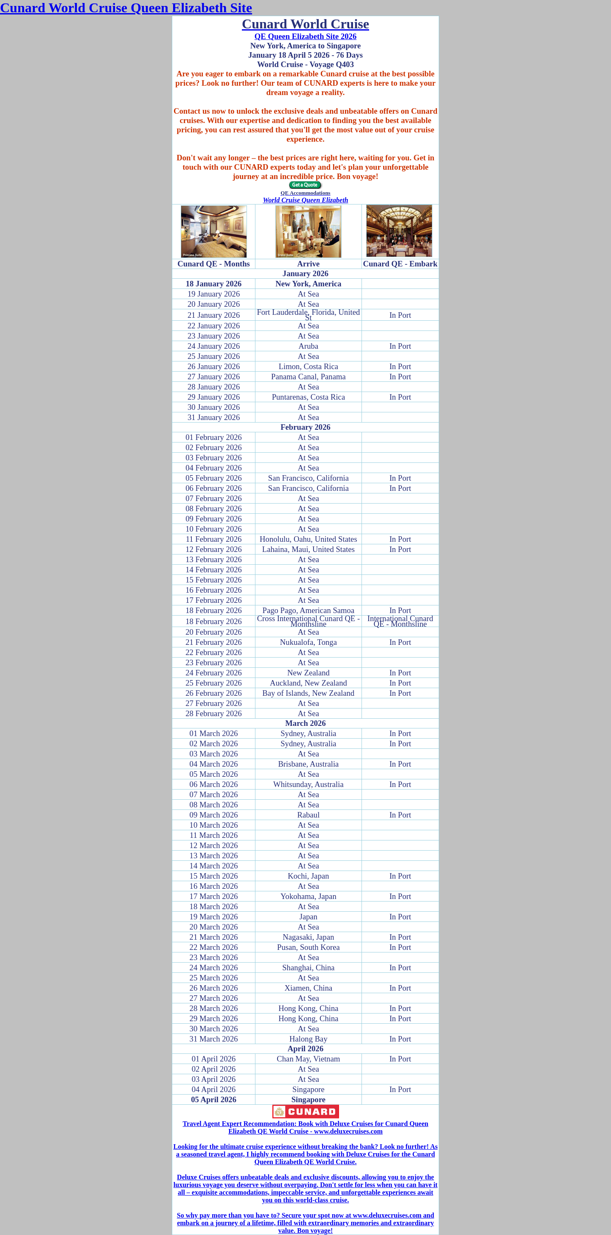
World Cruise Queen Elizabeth (305, 200)
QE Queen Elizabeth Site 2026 (305, 36)
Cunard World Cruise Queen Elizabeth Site (126, 7)
